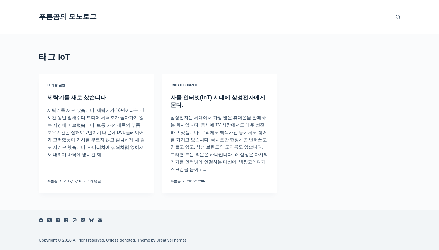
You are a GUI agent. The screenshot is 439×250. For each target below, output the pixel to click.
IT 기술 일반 (56, 85)
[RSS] (83, 220)
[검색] (398, 17)
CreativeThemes (172, 240)
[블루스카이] (91, 220)
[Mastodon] (75, 220)
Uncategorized (184, 85)
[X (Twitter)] (49, 220)
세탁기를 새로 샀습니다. (77, 97)
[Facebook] (41, 220)
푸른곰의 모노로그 (68, 17)
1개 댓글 (94, 181)
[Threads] (66, 220)
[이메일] (100, 220)
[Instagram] (58, 220)
